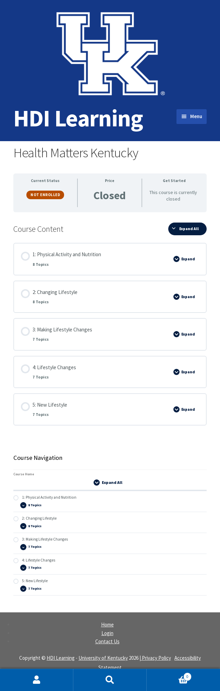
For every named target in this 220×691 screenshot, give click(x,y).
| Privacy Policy (155, 658)
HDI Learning (78, 118)
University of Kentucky (103, 658)
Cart (169, 675)
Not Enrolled (45, 194)
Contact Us (107, 641)
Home (107, 624)
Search (110, 680)
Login (107, 633)
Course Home (23, 474)
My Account (36, 680)
